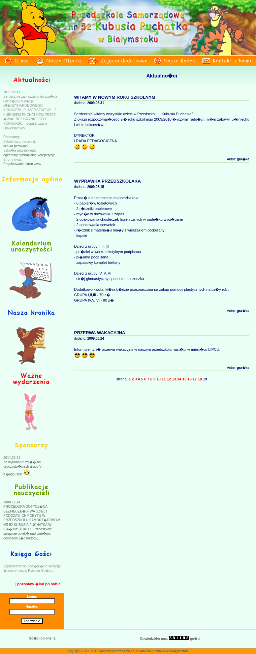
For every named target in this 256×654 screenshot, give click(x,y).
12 (169, 379)
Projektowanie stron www (22, 164)
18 (200, 379)
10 (159, 379)
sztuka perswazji (15, 146)
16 (190, 379)
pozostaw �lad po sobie (38, 584)
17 (195, 379)
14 (179, 379)
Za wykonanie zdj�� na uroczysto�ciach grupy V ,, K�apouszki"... (23, 468)
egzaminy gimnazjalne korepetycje (29, 155)
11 (164, 379)
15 (184, 379)
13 (174, 379)
